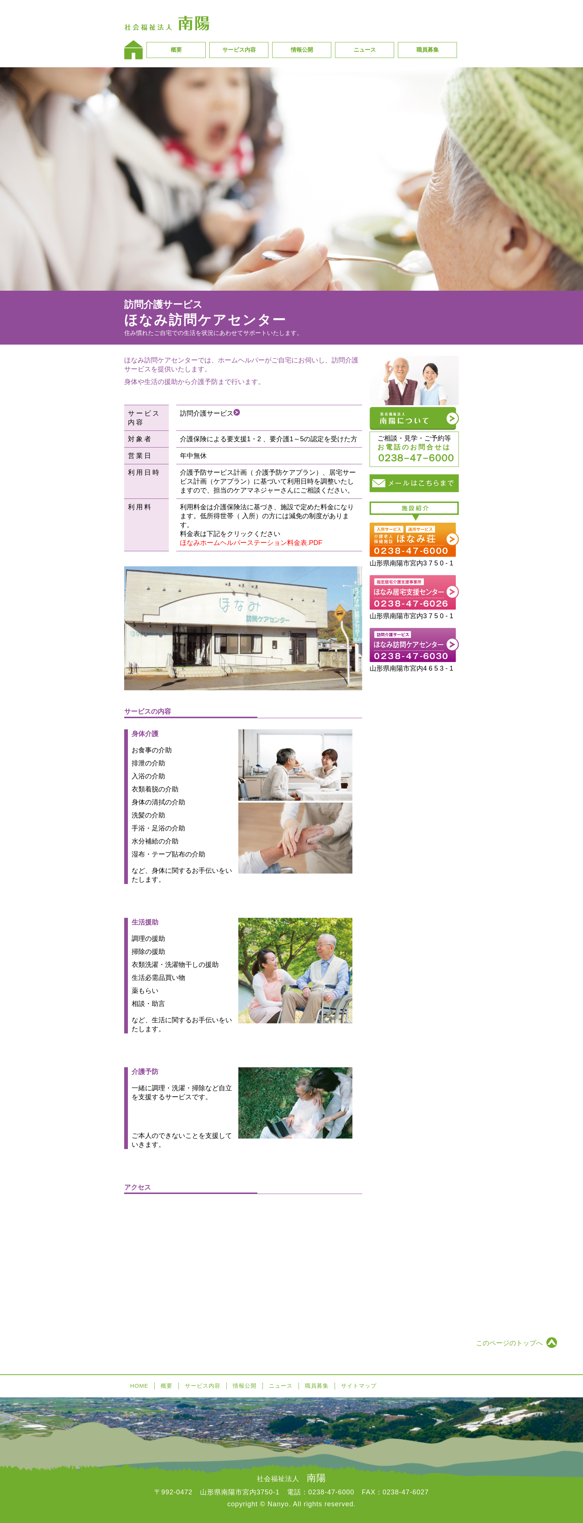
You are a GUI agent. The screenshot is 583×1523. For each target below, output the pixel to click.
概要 (176, 49)
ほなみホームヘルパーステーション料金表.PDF (251, 542)
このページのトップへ (509, 1343)
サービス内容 (239, 49)
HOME (139, 1385)
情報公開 (302, 49)
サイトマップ (359, 1385)
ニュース (365, 49)
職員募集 (427, 49)
